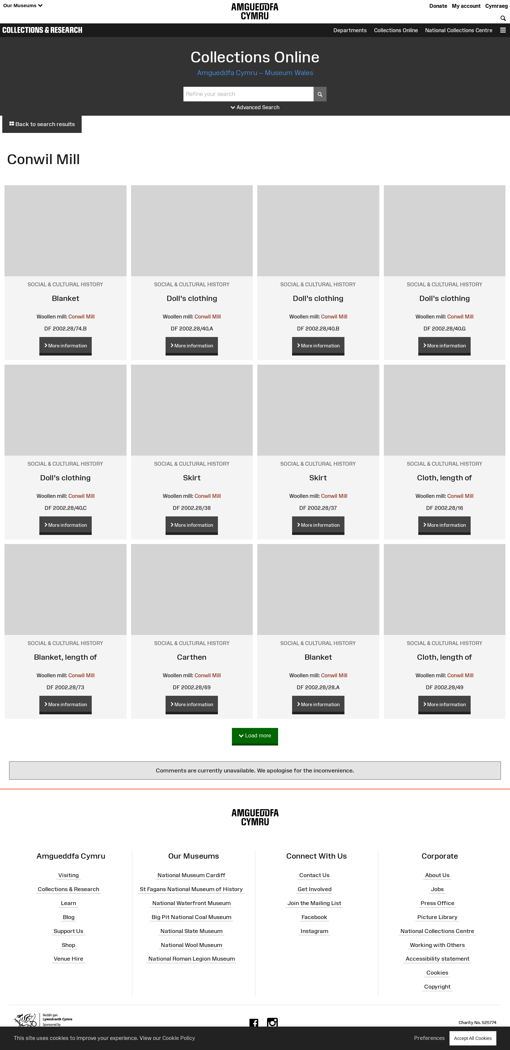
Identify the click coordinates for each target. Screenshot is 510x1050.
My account (466, 6)
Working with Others (437, 944)
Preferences (429, 1038)
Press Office (437, 903)
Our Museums (23, 6)
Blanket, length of (65, 657)
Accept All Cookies (473, 1038)
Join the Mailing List (314, 903)
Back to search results (42, 124)
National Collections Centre (458, 30)
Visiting (68, 875)
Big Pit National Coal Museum (191, 917)
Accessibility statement (437, 958)
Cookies (437, 972)
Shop (68, 944)
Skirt (192, 477)
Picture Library (437, 917)
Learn (68, 903)
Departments (350, 30)
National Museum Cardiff (191, 875)
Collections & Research (42, 30)
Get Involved (314, 889)
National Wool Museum (191, 944)
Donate (438, 6)
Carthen (192, 657)
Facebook (314, 917)
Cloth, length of (444, 477)
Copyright (437, 986)
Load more (255, 735)
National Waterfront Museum (191, 903)
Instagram (314, 930)
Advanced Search (255, 107)
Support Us (68, 930)
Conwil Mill (81, 316)
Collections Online (396, 30)
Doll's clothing (192, 298)
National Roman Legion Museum (191, 958)
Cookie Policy (178, 1038)
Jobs (437, 889)
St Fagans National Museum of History (191, 889)
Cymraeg (496, 6)
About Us (437, 875)
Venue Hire (68, 958)
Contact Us (314, 875)
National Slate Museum (191, 930)
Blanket (65, 298)
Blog (68, 917)
